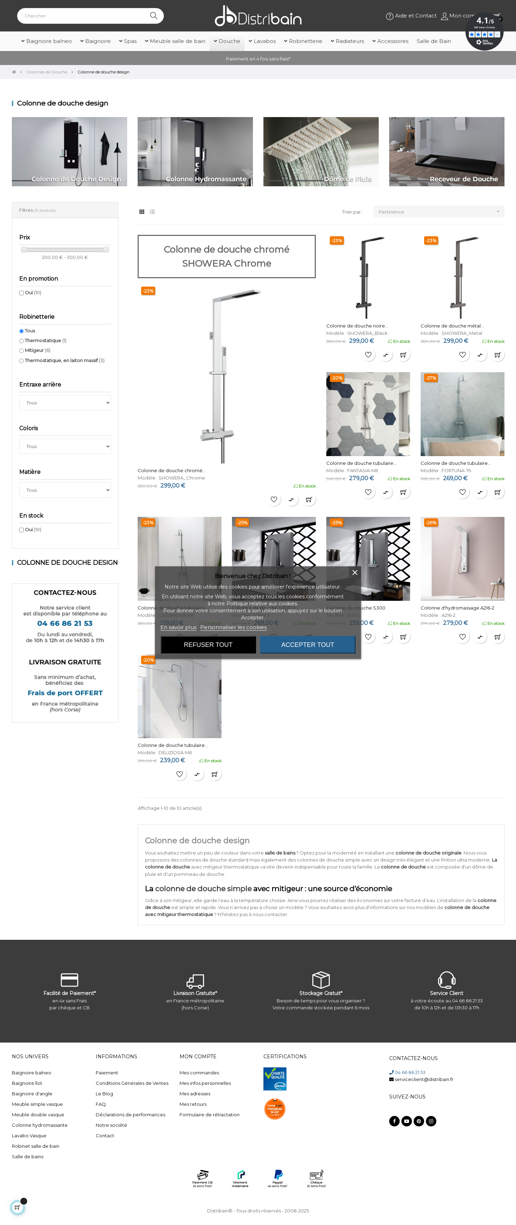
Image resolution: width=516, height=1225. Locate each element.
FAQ (101, 1104)
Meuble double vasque (38, 1114)
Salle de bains (27, 1156)
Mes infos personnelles (205, 1083)
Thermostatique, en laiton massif (64, 360)
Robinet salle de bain (35, 1146)
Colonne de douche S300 (355, 608)
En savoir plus (178, 627)
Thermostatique (45, 340)
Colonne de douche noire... (357, 326)
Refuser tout (208, 644)
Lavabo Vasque (29, 1135)
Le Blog (104, 1093)
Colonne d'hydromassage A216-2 (457, 608)
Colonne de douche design (67, 563)
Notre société (111, 1125)
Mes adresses (195, 1093)
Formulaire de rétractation (210, 1114)
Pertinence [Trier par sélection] (441, 212)
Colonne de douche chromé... (172, 470)
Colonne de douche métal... (452, 326)
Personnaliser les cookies (233, 627)
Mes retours (193, 1104)
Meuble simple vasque (37, 1104)
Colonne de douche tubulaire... (361, 463)
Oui (33, 292)
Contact (105, 1135)
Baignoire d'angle (32, 1093)
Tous (30, 330)
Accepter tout (307, 644)
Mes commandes (199, 1072)
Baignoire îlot (27, 1083)
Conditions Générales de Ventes (132, 1083)
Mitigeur (37, 350)
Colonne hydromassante (40, 1125)
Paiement (107, 1072)
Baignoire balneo (31, 1072)
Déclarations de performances (130, 1114)
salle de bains (280, 853)
